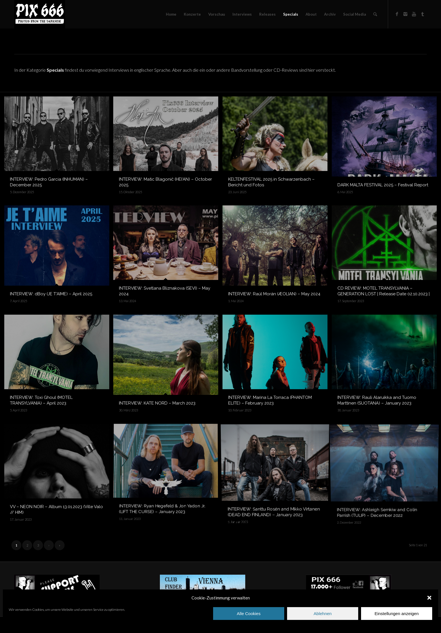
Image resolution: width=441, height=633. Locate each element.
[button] (429, 598)
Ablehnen (322, 613)
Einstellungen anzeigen (396, 613)
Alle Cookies (248, 613)
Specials (55, 70)
